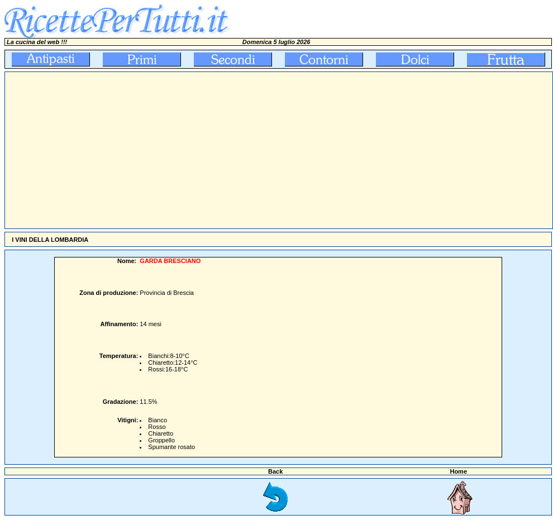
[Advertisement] (180, 150)
